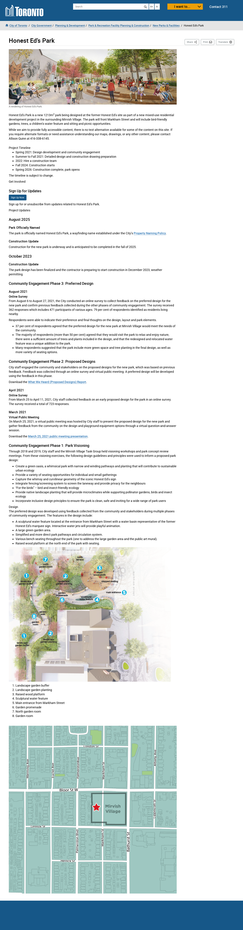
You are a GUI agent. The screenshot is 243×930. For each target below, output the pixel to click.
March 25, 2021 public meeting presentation (58, 436)
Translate (223, 42)
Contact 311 (218, 6)
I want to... (182, 6)
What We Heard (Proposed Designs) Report (57, 382)
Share (193, 41)
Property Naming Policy (150, 233)
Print (205, 42)
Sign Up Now (17, 197)
